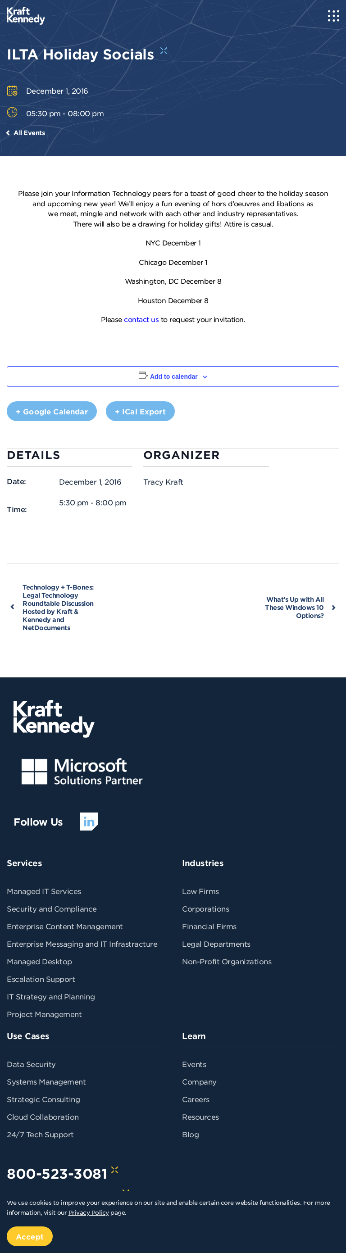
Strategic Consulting (43, 1098)
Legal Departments (216, 943)
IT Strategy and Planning (51, 996)
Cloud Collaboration (43, 1116)
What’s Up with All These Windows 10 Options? (294, 607)
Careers (195, 1098)
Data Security (31, 1063)
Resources (200, 1116)
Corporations (205, 908)
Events (194, 1063)
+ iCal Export (140, 411)
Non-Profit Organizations (226, 961)
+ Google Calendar (52, 411)
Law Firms (200, 890)
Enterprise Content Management (65, 926)
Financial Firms (209, 926)
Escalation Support (41, 978)
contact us (141, 319)
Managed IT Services (44, 890)
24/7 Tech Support (40, 1134)
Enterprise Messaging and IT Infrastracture (82, 943)
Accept (30, 1236)
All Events (29, 132)
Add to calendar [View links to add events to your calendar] (174, 376)
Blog (190, 1134)
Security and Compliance (52, 908)
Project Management (44, 1013)
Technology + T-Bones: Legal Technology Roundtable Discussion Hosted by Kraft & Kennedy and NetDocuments (58, 607)
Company (199, 1081)
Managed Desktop (39, 961)
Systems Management (46, 1081)
